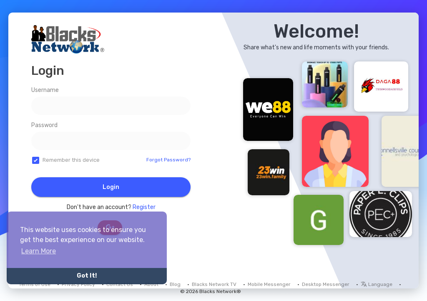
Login (111, 187)
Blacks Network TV (214, 284)
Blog (175, 284)
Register (144, 207)
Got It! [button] (87, 275)
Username (45, 90)
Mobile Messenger (269, 284)
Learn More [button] (38, 251)
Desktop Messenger (325, 284)
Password (44, 125)
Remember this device (71, 160)
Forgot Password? (168, 160)
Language (376, 284)
